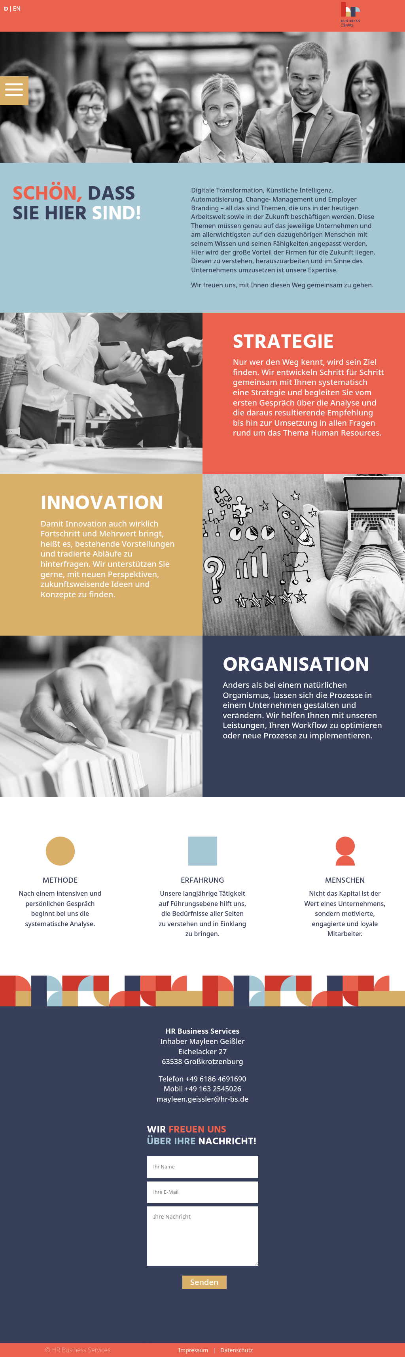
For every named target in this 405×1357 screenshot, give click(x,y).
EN (17, 9)
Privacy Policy (178, 1327)
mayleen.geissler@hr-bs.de (202, 1099)
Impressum (193, 1350)
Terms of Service (238, 1327)
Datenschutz (236, 1350)
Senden (204, 1282)
